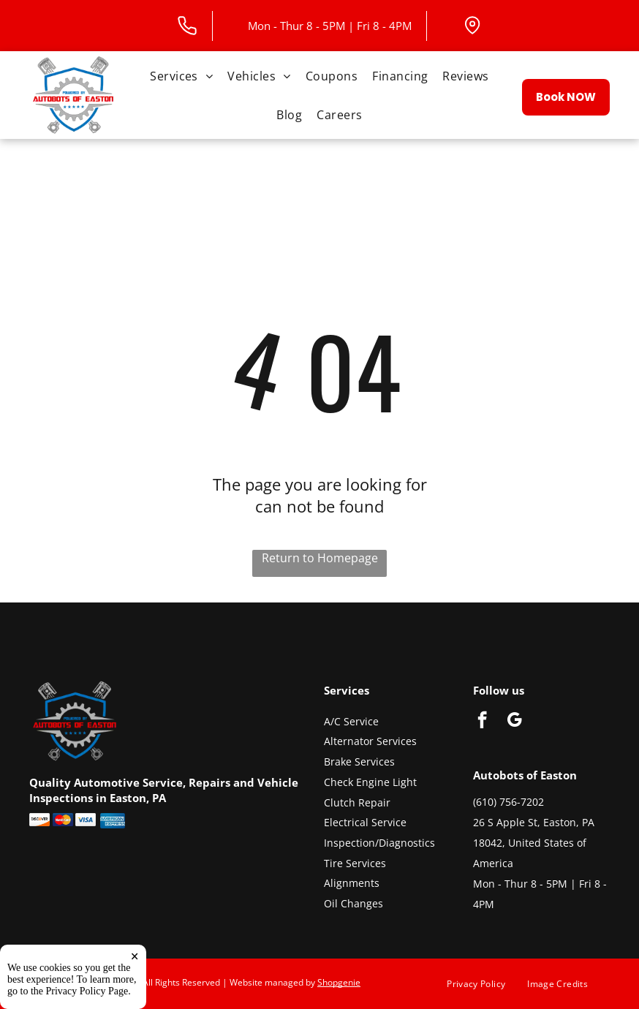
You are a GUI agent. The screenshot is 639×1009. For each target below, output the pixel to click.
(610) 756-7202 (508, 802)
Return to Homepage (320, 558)
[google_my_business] (514, 721)
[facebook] (482, 721)
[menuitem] (181, 75)
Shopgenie (338, 982)
